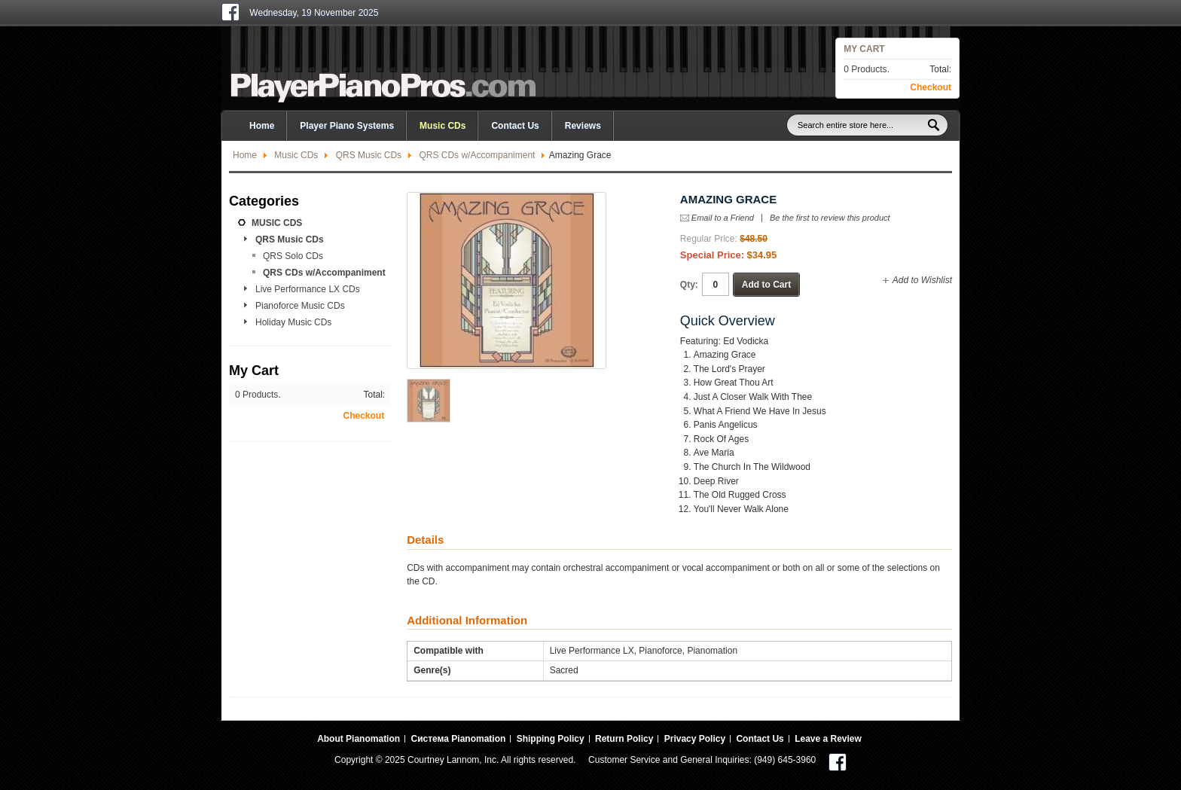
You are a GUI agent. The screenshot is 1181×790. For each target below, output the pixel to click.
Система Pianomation (457, 739)
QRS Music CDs (368, 155)
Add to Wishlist (922, 280)
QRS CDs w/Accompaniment (477, 155)
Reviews (583, 125)
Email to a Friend (722, 217)
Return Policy (624, 739)
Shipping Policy (550, 739)
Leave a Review (828, 739)
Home (245, 155)
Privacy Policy (694, 739)
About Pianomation (358, 739)
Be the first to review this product (830, 218)
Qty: (689, 284)
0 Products (865, 69)
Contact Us (515, 125)
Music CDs (296, 155)
